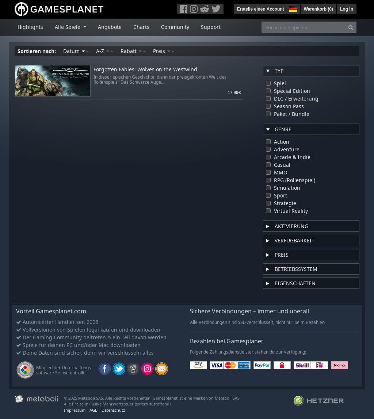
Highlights (30, 26)
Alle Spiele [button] (68, 26)
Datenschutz (113, 410)
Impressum (74, 410)
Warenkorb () (318, 9)
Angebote (110, 26)
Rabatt (133, 51)
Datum (76, 51)
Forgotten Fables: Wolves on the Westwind (145, 70)
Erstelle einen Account (260, 9)
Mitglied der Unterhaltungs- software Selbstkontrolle (64, 370)
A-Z (104, 51)
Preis (163, 51)
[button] (292, 8)
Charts (141, 26)
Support (211, 26)
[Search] (350, 27)
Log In (346, 9)
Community (175, 26)
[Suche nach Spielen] (304, 27)
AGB (93, 410)
